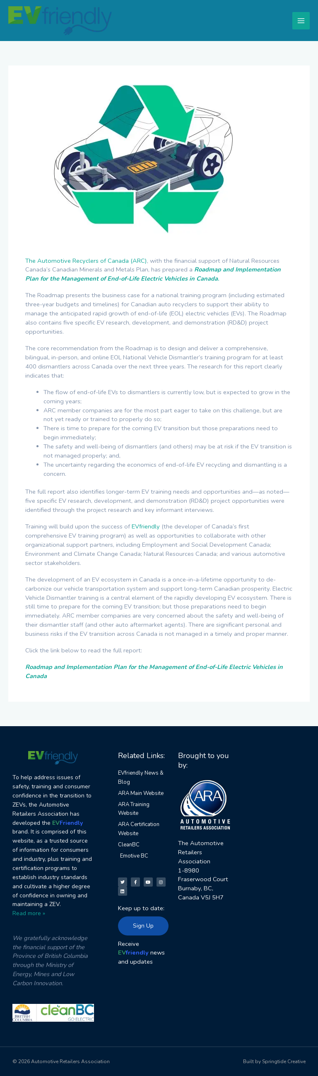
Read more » (28, 913)
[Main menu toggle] (301, 20)
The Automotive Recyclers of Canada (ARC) (86, 261)
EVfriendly (146, 526)
